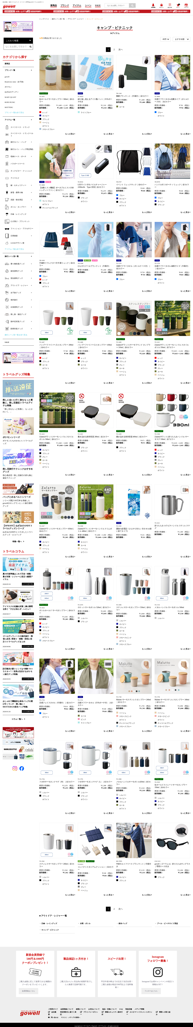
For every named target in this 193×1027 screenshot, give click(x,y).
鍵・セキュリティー (15, 186)
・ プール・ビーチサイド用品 (166, 924)
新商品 (53, 6)
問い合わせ (54, 1015)
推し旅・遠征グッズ (15, 315)
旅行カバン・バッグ (15, 143)
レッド (43, 113)
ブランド (64, 6)
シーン (88, 6)
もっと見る (70, 135)
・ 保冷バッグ (121, 924)
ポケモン (8, 88)
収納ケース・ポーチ (15, 157)
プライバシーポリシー (87, 1013)
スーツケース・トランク (17, 128)
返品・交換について (105, 1010)
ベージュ (44, 123)
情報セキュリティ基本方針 (109, 1013)
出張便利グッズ (14, 308)
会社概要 (52, 1013)
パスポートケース (15, 164)
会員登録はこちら (35, 992)
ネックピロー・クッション (18, 172)
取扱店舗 (123, 1010)
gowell (7, 78)
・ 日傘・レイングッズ (48, 924)
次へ (120, 50)
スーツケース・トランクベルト (19, 135)
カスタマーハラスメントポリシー (135, 1013)
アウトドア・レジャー (73, 20)
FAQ (116, 1010)
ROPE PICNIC (10, 103)
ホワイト (44, 127)
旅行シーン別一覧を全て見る (16, 336)
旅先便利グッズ (14, 272)
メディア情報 (133, 1010)
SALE (98, 6)
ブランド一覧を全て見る (14, 113)
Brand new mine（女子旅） (15, 83)
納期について (78, 1010)
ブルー (159, 113)
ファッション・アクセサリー (19, 229)
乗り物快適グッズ (15, 265)
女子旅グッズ (13, 294)
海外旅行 (11, 301)
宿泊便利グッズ (14, 279)
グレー (120, 365)
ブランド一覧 (10, 71)
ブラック (44, 120)
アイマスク (12, 179)
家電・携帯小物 (14, 193)
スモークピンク (123, 638)
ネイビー (44, 116)
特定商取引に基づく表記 (68, 1013)
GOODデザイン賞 (14, 244)
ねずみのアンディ (12, 93)
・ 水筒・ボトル (84, 924)
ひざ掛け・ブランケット (17, 222)
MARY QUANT (10, 98)
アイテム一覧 (10, 121)
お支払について (91, 1010)
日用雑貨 (11, 236)
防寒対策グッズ (14, 330)
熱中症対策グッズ (15, 322)
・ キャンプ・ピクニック (49, 931)
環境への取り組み (158, 1013)
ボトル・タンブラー (15, 208)
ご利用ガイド (52, 1010)
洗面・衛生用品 (14, 200)
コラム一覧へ (18, 720)
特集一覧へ (18, 542)
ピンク (82, 720)
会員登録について (65, 1010)
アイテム (77, 6)
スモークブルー (47, 130)
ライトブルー (84, 113)
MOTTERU (9, 108)
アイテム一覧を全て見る (14, 250)
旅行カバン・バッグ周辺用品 (19, 150)
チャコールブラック (48, 208)
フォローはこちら (157, 992)
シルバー (83, 619)
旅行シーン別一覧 (57, 20)
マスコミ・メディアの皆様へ (70, 1015)
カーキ (120, 107)
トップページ (43, 20)
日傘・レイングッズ (15, 215)
